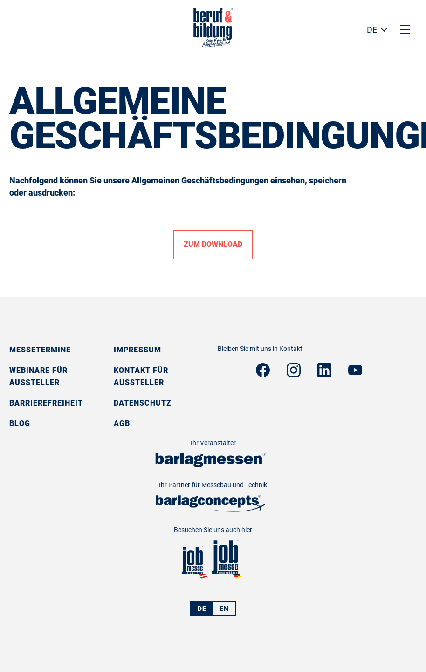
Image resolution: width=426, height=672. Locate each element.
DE (372, 30)
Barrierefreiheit (46, 403)
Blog (19, 423)
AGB (122, 423)
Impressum (137, 349)
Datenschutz (143, 403)
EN (224, 608)
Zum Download (213, 244)
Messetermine (40, 349)
